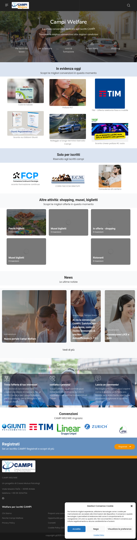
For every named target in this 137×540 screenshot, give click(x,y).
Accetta (76, 529)
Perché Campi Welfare (12, 518)
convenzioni (10, 334)
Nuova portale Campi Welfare (20, 338)
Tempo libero (90, 315)
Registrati (124, 446)
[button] (131, 506)
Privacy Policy (8, 522)
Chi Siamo (7, 513)
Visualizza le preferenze (119, 529)
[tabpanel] (21, 48)
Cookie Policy (99, 535)
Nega (96, 529)
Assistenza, (78, 315)
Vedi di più (68, 349)
